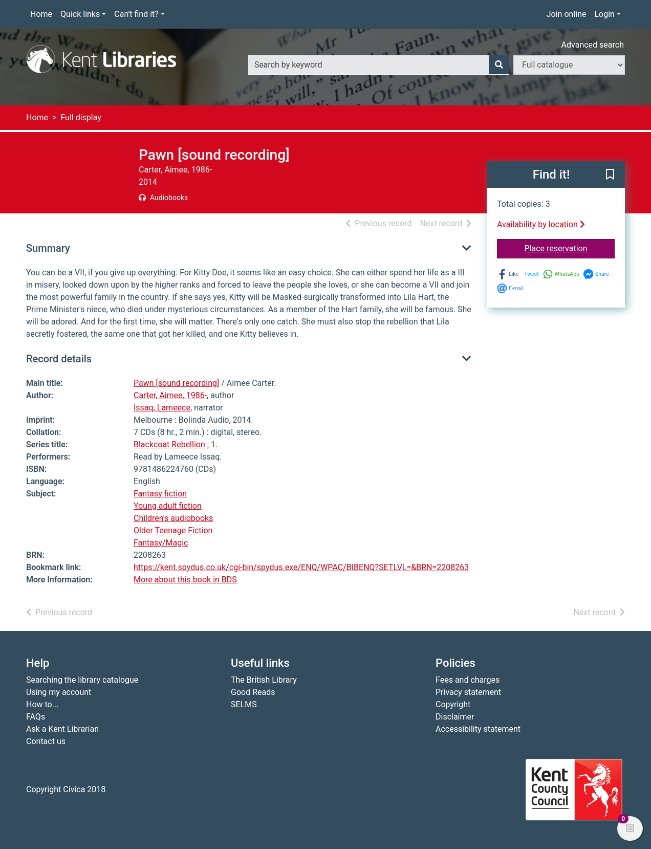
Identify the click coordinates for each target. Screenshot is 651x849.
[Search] (499, 65)
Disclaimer (455, 717)
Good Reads (253, 692)
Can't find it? (136, 14)
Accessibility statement (478, 729)
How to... (42, 704)
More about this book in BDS (185, 579)
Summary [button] (48, 248)
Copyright (453, 704)
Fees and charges (468, 680)
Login (604, 14)
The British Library (264, 680)
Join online (567, 14)
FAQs (35, 717)
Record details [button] (59, 359)
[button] (610, 175)
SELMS (244, 704)
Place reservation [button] (570, 247)
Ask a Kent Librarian (62, 729)
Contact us (46, 741)
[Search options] (569, 65)
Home (41, 14)
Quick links (80, 14)
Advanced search (592, 45)
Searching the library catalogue (82, 680)
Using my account (58, 692)
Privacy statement (468, 692)
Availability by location (541, 224)
